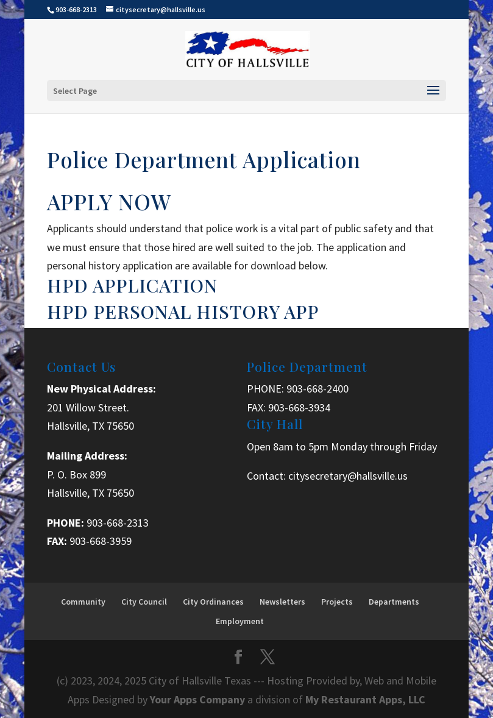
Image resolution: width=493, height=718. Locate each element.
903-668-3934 (299, 407)
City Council (144, 601)
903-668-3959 (100, 541)
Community (83, 601)
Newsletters (282, 601)
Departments (394, 601)
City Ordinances (213, 601)
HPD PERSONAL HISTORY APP (183, 311)
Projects (337, 601)
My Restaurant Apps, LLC (365, 699)
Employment (240, 621)
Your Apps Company (198, 699)
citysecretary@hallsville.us (348, 476)
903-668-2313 (118, 523)
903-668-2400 (317, 389)
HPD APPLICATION (132, 285)
